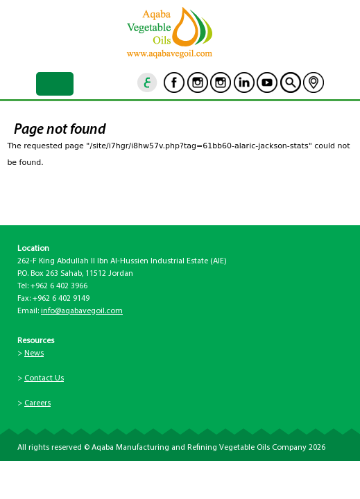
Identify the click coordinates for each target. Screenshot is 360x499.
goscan (290, 82)
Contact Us (44, 378)
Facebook (174, 82)
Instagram (197, 82)
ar (147, 82)
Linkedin (244, 82)
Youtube (267, 82)
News (34, 353)
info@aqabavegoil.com (82, 311)
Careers (37, 403)
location (313, 82)
